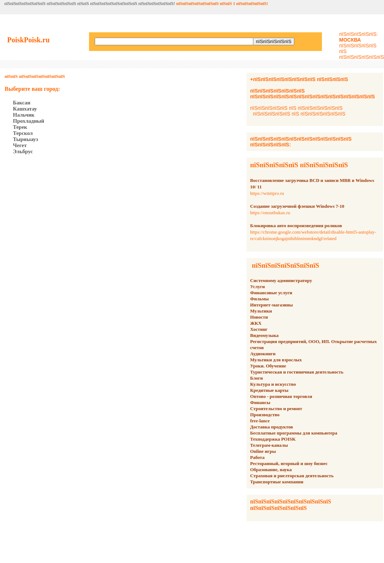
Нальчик (23, 115)
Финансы (260, 402)
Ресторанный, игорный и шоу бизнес (289, 463)
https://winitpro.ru (267, 193)
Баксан (22, 102)
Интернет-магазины (271, 305)
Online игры (263, 451)
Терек (20, 127)
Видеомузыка (264, 335)
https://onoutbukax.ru (270, 212)
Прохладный (28, 121)
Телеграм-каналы (269, 445)
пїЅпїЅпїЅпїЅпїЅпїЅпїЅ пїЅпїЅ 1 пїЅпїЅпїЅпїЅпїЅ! (222, 3)
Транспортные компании (276, 481)
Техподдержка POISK (273, 439)
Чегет (20, 145)
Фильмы (259, 298)
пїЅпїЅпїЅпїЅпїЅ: (358, 37)
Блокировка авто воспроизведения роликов (296, 225)
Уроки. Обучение (268, 366)
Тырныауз (25, 139)
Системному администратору (281, 280)
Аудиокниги (263, 353)
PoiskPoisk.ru (28, 40)
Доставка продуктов (271, 427)
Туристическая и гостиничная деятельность (296, 372)
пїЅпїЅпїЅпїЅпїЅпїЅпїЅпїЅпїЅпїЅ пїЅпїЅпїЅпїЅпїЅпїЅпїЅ (290, 504)
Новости (259, 317)
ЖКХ (256, 323)
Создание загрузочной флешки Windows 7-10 (297, 206)
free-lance (260, 420)
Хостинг (259, 329)
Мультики (261, 311)
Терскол (23, 133)
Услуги (257, 286)
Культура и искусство (273, 384)
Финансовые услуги (271, 292)
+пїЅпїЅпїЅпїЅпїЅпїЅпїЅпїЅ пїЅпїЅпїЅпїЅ (299, 79)
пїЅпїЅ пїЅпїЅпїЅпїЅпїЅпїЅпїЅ (35, 76)
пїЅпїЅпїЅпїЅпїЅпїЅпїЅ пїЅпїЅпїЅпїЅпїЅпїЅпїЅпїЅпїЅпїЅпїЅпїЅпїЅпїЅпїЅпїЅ (312, 93)
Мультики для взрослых (276, 359)
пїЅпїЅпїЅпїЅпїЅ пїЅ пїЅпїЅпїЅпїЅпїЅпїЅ (296, 108)
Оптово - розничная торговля (281, 396)
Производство (265, 414)
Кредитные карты (269, 390)
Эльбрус (23, 151)
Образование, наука (271, 469)
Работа (257, 457)
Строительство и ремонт (276, 408)
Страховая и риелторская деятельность (292, 475)
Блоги (256, 378)
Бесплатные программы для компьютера (293, 433)
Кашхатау (25, 109)
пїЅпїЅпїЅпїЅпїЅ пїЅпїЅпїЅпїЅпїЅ (299, 165)
